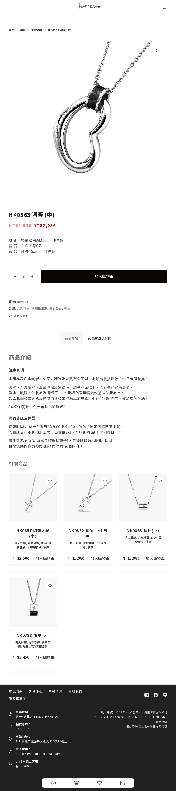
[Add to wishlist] (18, 315)
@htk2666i (23, 766)
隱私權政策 (17, 698)
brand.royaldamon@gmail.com (38, 753)
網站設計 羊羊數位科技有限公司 (146, 726)
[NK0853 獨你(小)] (143, 498)
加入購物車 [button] (45, 558)
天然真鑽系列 (39, 646)
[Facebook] (156, 695)
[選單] (165, 7)
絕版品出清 (39, 308)
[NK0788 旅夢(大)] (33, 602)
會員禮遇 (56, 691)
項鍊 (67, 308)
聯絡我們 (75, 691)
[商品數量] (23, 276)
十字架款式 (34, 547)
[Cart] (122, 783)
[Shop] (76, 783)
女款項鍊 (23, 308)
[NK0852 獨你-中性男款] (88, 498)
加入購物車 (104, 276)
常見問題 (16, 691)
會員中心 (36, 691)
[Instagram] (146, 695)
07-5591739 (24, 729)
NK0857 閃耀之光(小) (33, 533)
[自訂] (53, 783)
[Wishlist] (99, 783)
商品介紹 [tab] (71, 338)
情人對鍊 (20, 543)
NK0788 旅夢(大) (33, 635)
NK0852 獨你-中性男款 (88, 533)
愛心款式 (56, 308)
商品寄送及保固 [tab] (99, 338)
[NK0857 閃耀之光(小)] (33, 498)
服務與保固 (53, 446)
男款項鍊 (89, 543)
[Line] (165, 695)
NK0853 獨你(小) (143, 530)
